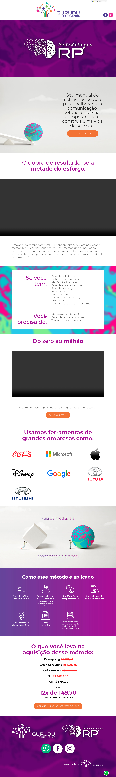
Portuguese (97, 1)
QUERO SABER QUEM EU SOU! (82, 133)
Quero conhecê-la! (58, 415)
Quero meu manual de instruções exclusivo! (58, 706)
